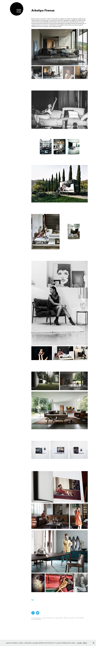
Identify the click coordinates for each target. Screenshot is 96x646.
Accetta (79, 643)
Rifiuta (85, 643)
